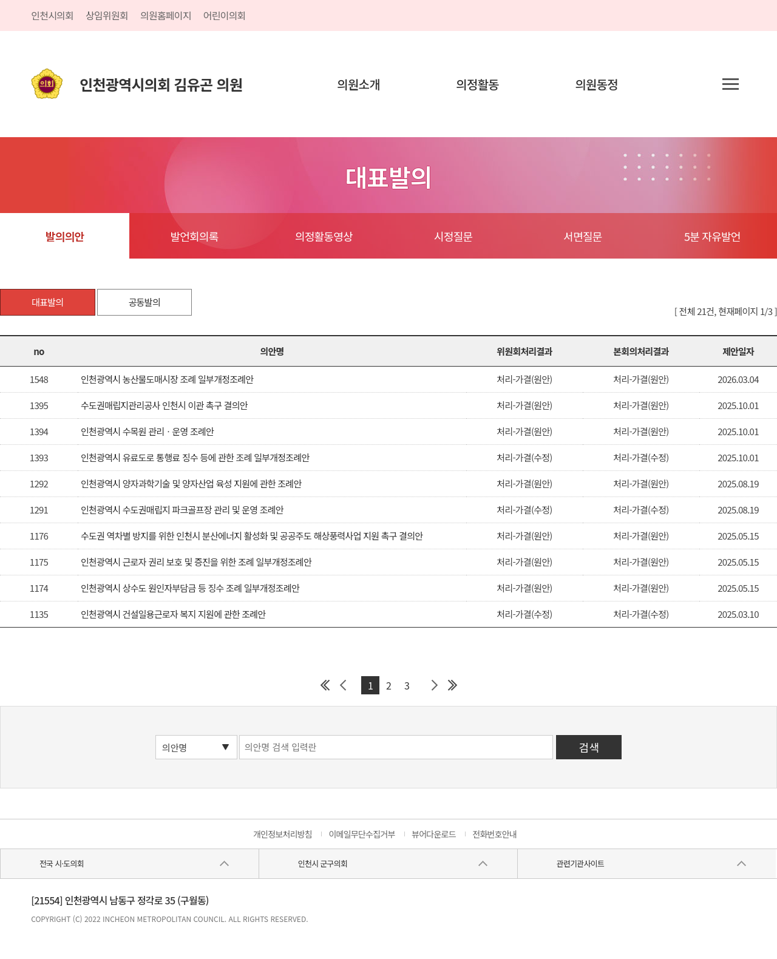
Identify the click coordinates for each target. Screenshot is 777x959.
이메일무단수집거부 (361, 834)
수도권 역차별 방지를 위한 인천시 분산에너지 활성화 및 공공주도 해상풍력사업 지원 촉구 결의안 (251, 535)
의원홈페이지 (165, 15)
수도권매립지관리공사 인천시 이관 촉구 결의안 (164, 405)
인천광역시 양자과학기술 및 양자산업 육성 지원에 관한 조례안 (191, 483)
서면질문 (582, 236)
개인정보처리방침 (282, 834)
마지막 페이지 (452, 685)
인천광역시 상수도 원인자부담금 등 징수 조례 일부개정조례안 (190, 587)
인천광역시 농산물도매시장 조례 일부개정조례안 (167, 379)
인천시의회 (52, 15)
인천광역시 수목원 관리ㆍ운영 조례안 (147, 431)
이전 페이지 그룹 (343, 685)
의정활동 (477, 84)
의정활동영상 (324, 236)
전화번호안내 (494, 834)
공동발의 (144, 302)
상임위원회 (107, 15)
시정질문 (453, 236)
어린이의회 (224, 15)
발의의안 (65, 236)
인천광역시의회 (161, 84)
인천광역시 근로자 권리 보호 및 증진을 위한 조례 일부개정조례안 (196, 561)
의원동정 (596, 84)
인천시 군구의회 (322, 863)
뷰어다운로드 (434, 834)
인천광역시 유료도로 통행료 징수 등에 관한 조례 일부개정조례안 (195, 457)
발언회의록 (194, 236)
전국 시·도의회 (61, 863)
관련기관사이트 (580, 863)
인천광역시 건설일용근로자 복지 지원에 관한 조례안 (173, 614)
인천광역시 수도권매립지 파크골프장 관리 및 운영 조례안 (182, 509)
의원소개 (358, 84)
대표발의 (47, 302)
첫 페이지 (325, 685)
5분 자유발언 (712, 236)
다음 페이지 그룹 (434, 685)
